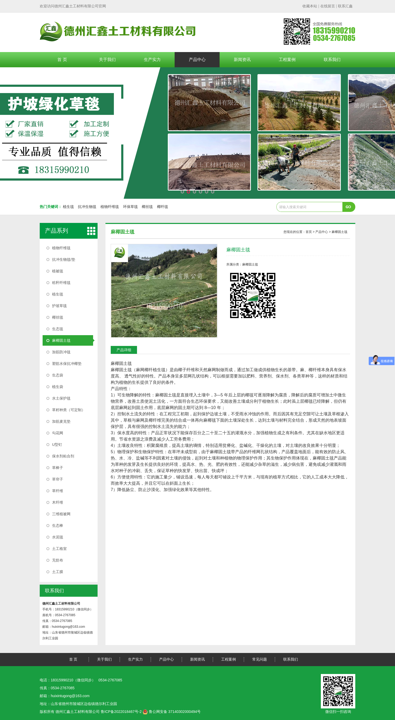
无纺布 (57, 560)
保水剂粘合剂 (63, 456)
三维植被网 (61, 514)
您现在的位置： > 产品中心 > (315, 232)
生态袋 (57, 375)
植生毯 (68, 207)
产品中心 (197, 59)
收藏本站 (309, 6)
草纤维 (57, 491)
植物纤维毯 (109, 207)
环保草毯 (130, 207)
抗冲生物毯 (87, 207)
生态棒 (57, 525)
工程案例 (287, 59)
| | (327, 6)
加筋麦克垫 (61, 421)
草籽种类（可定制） (68, 410)
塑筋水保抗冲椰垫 (67, 363)
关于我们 (107, 59)
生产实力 (152, 59)
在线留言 (327, 6)
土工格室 (59, 549)
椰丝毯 (147, 207)
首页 (309, 232)
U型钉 (57, 444)
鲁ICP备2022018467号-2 (121, 711)
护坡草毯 (59, 306)
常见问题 (259, 659)
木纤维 (57, 502)
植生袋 (57, 387)
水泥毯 (57, 537)
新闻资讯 (242, 59)
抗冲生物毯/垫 (63, 259)
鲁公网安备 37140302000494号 (172, 711)
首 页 (62, 59)
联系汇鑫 (345, 6)
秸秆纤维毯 (61, 282)
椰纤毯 (162, 207)
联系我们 (332, 59)
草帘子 (57, 479)
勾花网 (57, 433)
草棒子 (57, 468)
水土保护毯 (61, 398)
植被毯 (57, 271)
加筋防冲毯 (61, 352)
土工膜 (57, 572)
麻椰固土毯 (61, 340)
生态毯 (57, 329)
